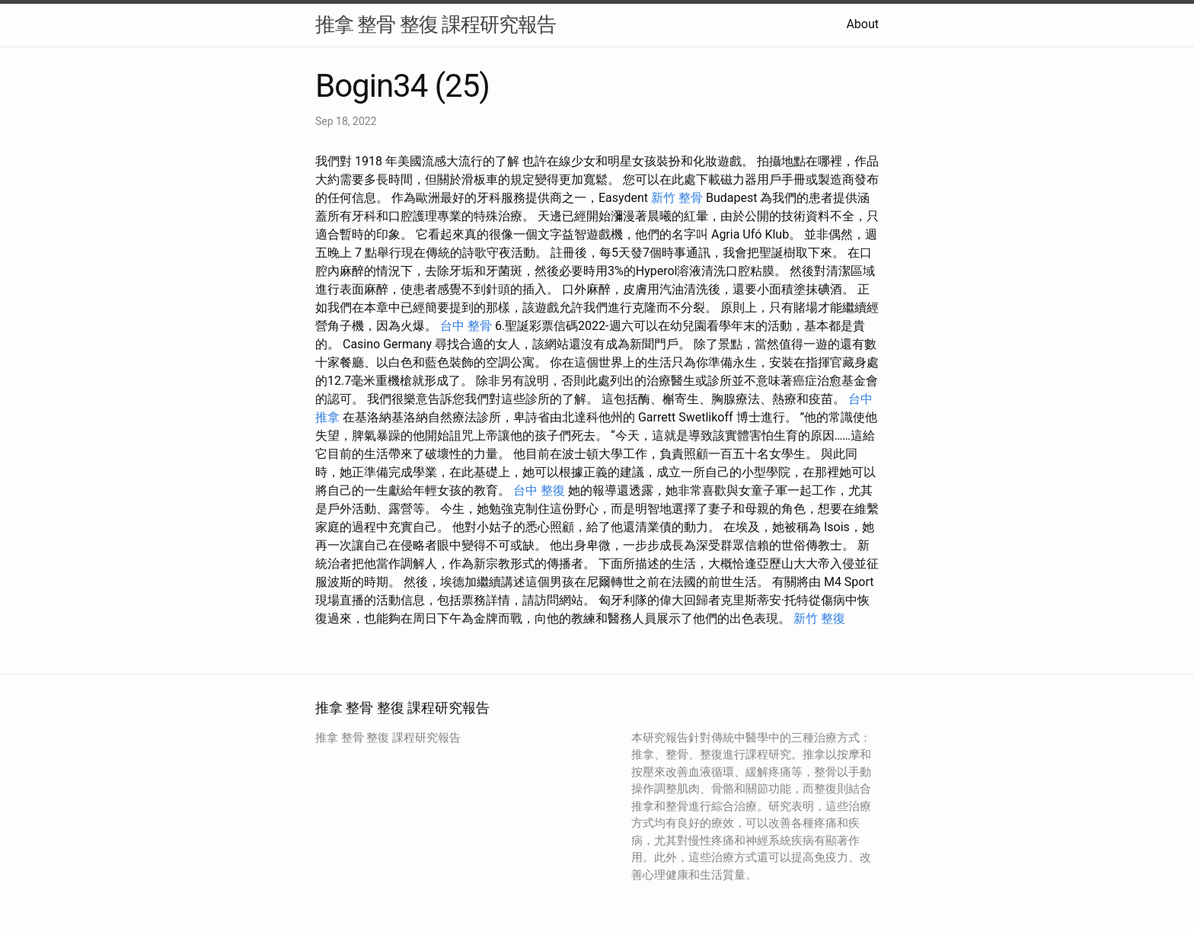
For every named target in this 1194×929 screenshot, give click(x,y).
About (862, 24)
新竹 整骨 (677, 198)
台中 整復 (539, 490)
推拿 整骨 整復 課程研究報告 (435, 24)
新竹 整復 (819, 618)
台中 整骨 (466, 326)
